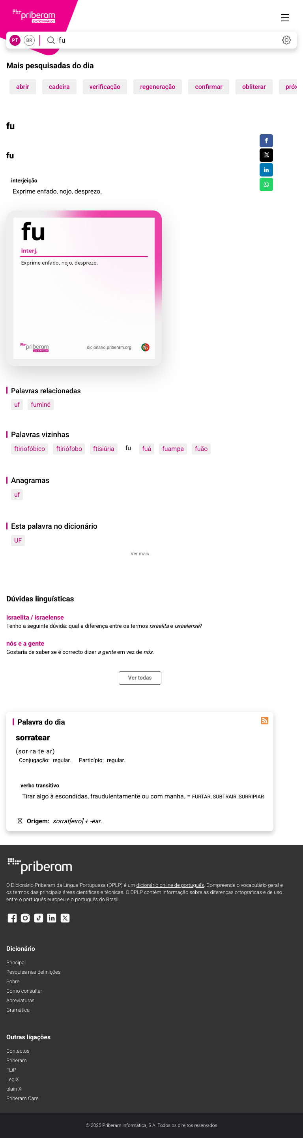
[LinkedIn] (52, 922)
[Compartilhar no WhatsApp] (266, 184)
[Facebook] (12, 922)
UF (18, 540)
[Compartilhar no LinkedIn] (266, 170)
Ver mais (140, 553)
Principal (16, 963)
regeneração (157, 86)
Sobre (12, 982)
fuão (201, 449)
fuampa (173, 449)
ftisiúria (103, 449)
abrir (22, 86)
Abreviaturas (20, 1001)
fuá (146, 449)
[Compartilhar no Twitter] (266, 155)
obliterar (254, 86)
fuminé (40, 404)
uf (17, 404)
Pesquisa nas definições (33, 972)
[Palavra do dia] (265, 721)
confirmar (209, 86)
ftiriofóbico (29, 449)
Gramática (18, 1010)
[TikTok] (39, 922)
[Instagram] (25, 922)
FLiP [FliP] (11, 1070)
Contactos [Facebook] (18, 1051)
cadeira (59, 86)
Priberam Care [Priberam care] (22, 1099)
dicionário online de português (170, 885)
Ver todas (140, 678)
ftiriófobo (69, 449)
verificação (105, 86)
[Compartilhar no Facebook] (266, 141)
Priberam (16, 1061)
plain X (13, 1089)
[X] (65, 922)
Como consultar (24, 991)
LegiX (12, 1080)
